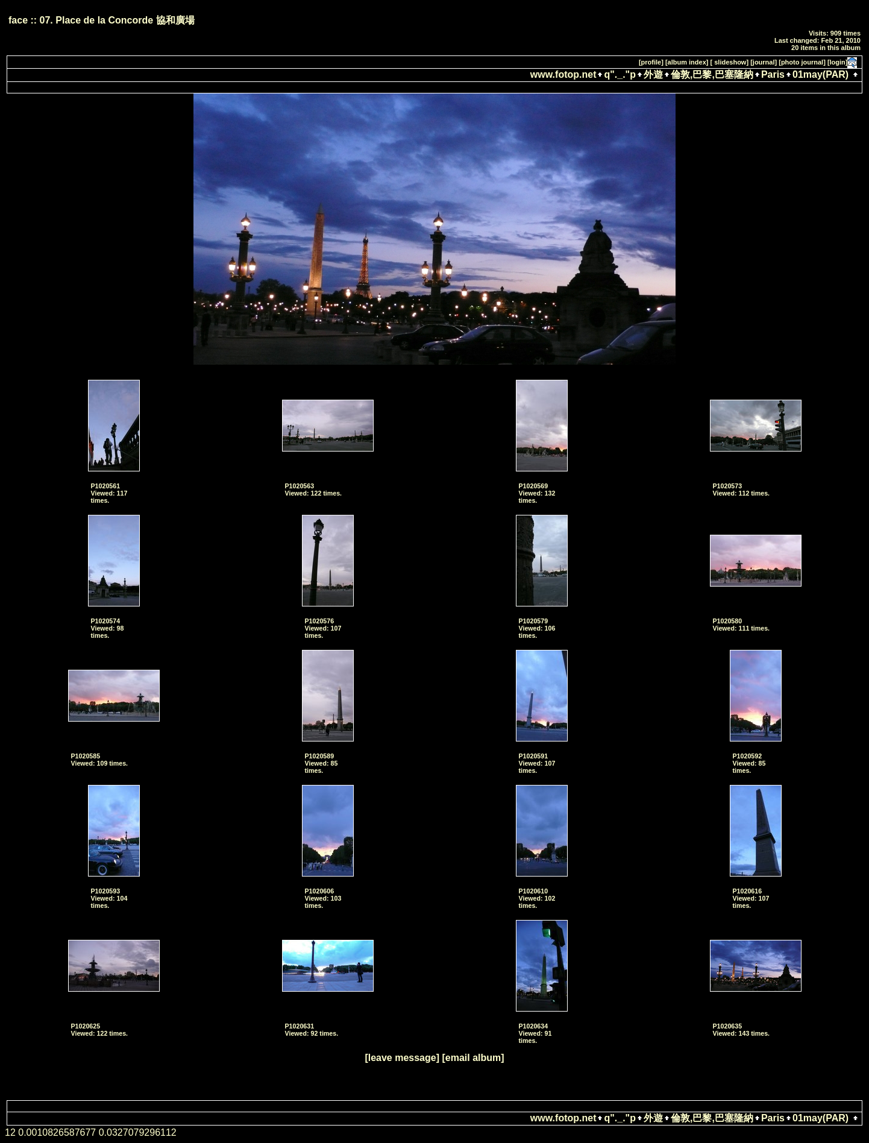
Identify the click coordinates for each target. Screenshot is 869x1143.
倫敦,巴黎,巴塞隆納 (712, 74)
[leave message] (402, 1058)
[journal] (763, 62)
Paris (773, 74)
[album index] (687, 62)
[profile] (651, 62)
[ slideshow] (730, 62)
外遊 (653, 74)
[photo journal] (802, 62)
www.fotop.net (563, 74)
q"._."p (620, 74)
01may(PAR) (820, 74)
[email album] (473, 1058)
